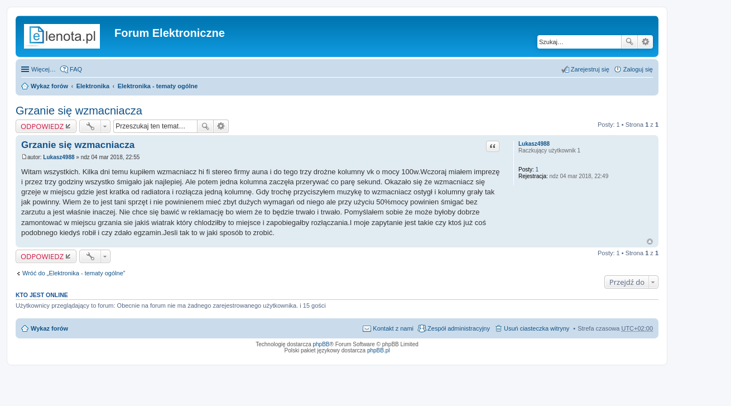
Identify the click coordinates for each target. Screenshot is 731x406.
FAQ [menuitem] (76, 69)
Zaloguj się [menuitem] (638, 69)
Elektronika (92, 86)
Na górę (650, 241)
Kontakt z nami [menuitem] (393, 328)
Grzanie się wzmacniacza (79, 110)
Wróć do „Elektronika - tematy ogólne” (73, 273)
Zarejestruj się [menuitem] (590, 69)
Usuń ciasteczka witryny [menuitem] (536, 328)
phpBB (321, 344)
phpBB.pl (378, 350)
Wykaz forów (49, 86)
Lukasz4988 (534, 144)
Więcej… (43, 69)
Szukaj (629, 42)
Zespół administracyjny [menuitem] (458, 328)
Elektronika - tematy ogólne (158, 86)
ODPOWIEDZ (42, 126)
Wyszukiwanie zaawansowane (645, 42)
